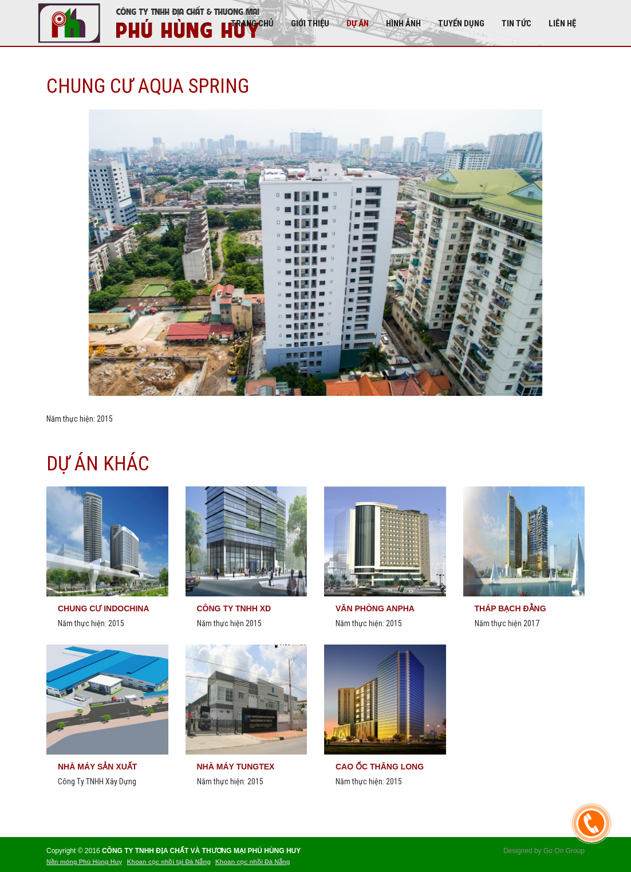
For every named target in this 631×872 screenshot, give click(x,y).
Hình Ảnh (403, 23)
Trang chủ (252, 23)
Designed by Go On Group (544, 851)
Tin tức (516, 23)
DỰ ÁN (357, 23)
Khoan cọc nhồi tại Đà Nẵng (168, 861)
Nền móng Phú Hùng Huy (84, 861)
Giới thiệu (310, 23)
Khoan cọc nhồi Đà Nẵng (252, 861)
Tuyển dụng (461, 23)
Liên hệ (562, 23)
